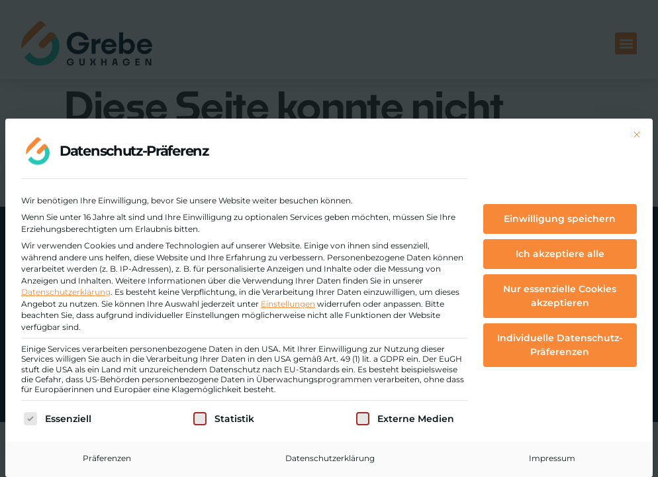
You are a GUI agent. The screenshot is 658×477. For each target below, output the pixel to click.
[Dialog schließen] (636, 134)
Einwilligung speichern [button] (560, 219)
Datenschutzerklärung (66, 292)
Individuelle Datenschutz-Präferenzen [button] (559, 345)
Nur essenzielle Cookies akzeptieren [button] (559, 296)
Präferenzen (107, 458)
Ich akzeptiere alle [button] (560, 254)
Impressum (552, 458)
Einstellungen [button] (288, 304)
